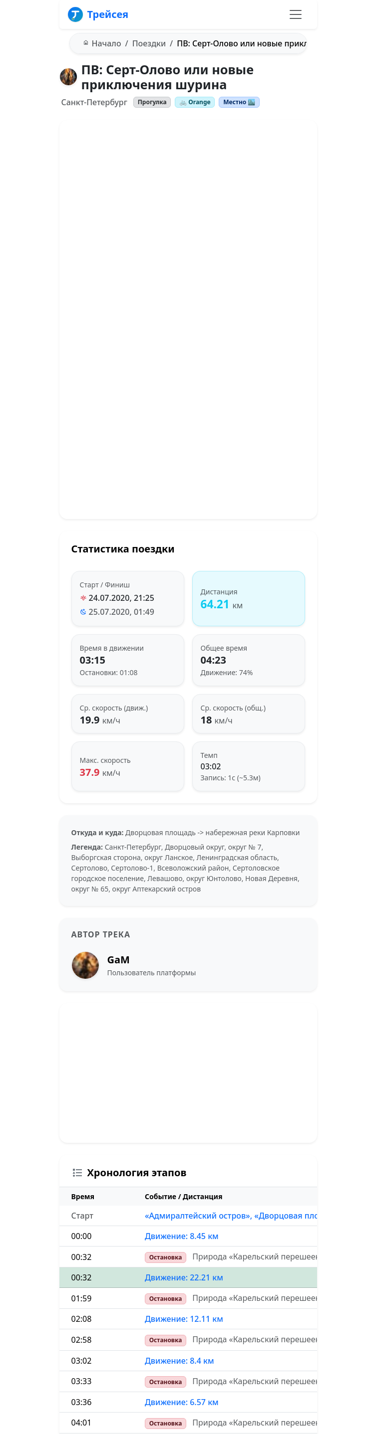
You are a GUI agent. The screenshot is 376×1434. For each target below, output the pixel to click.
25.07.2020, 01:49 (121, 611)
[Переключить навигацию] (295, 14)
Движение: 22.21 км (184, 1277)
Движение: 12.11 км (184, 1318)
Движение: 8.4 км (179, 1360)
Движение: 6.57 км (182, 1402)
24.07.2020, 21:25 (121, 597)
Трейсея (98, 14)
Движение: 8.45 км (182, 1236)
